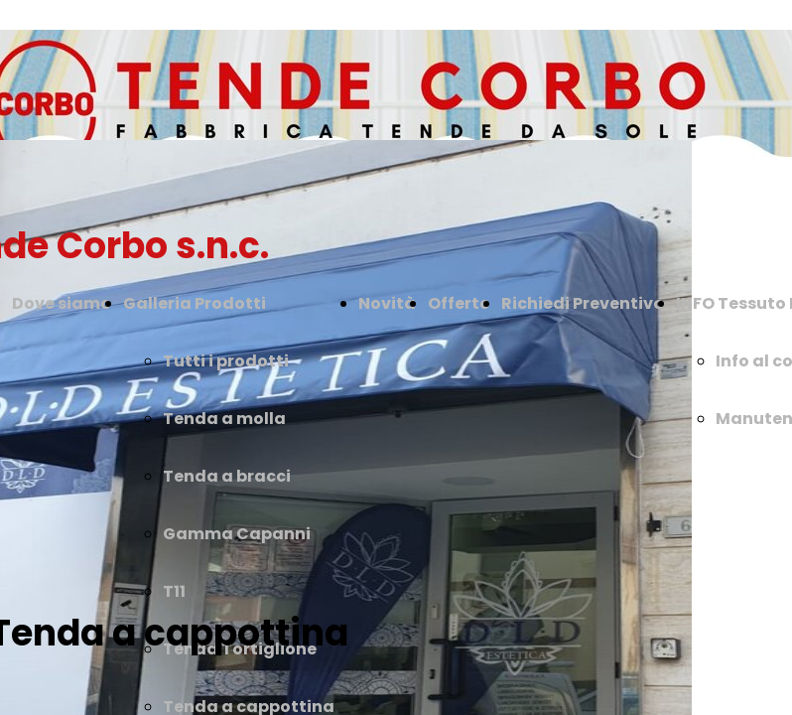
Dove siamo (61, 303)
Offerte (458, 303)
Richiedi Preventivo (582, 303)
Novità (387, 303)
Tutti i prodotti (226, 361)
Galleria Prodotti (194, 303)
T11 (174, 591)
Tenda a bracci (227, 476)
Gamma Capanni (237, 533)
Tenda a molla (224, 418)
